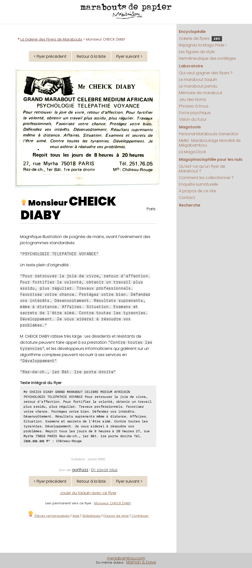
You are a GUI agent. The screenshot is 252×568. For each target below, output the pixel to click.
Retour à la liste (91, 56)
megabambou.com (126, 558)
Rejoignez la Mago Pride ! (202, 45)
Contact (187, 197)
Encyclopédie (192, 31)
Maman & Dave (141, 562)
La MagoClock (192, 152)
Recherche (189, 205)
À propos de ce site (197, 191)
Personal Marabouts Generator (208, 134)
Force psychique (195, 113)
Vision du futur (192, 119)
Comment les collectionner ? (206, 177)
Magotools (190, 127)
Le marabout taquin (198, 79)
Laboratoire (191, 66)
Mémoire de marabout (200, 93)
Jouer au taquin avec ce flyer (88, 493)
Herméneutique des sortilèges (207, 58)
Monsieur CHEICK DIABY (112, 503)
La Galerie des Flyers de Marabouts (51, 39)
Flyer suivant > (129, 56)
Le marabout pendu (198, 86)
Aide (75, 515)
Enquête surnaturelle (198, 184)
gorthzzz (80, 470)
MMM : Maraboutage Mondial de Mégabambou (210, 143)
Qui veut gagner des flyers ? (206, 73)
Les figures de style (197, 52)
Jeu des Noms (192, 99)
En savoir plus (104, 470)
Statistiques (91, 515)
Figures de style (116, 515)
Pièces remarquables (49, 515)
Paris (151, 209)
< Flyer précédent (50, 56)
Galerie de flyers (200, 38)
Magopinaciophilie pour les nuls (210, 159)
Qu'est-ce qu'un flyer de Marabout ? (202, 169)
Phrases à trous (193, 106)
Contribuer (140, 515)
